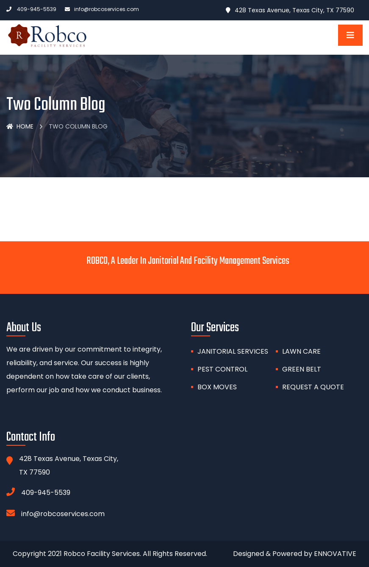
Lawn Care (301, 351)
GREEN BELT (301, 369)
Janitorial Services (232, 351)
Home (19, 126)
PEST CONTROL (222, 369)
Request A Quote (313, 387)
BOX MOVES (217, 387)
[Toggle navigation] (350, 35)
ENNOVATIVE (335, 554)
